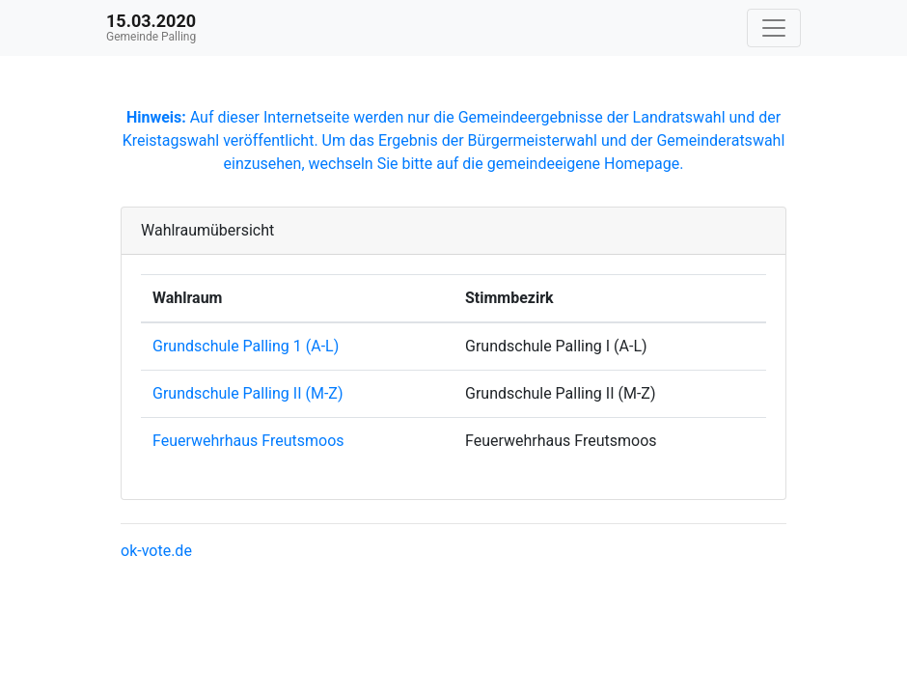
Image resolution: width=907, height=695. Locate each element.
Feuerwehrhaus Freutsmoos (248, 440)
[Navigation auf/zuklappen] (774, 28)
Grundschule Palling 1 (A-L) (245, 346)
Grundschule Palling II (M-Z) (247, 393)
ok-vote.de (156, 551)
